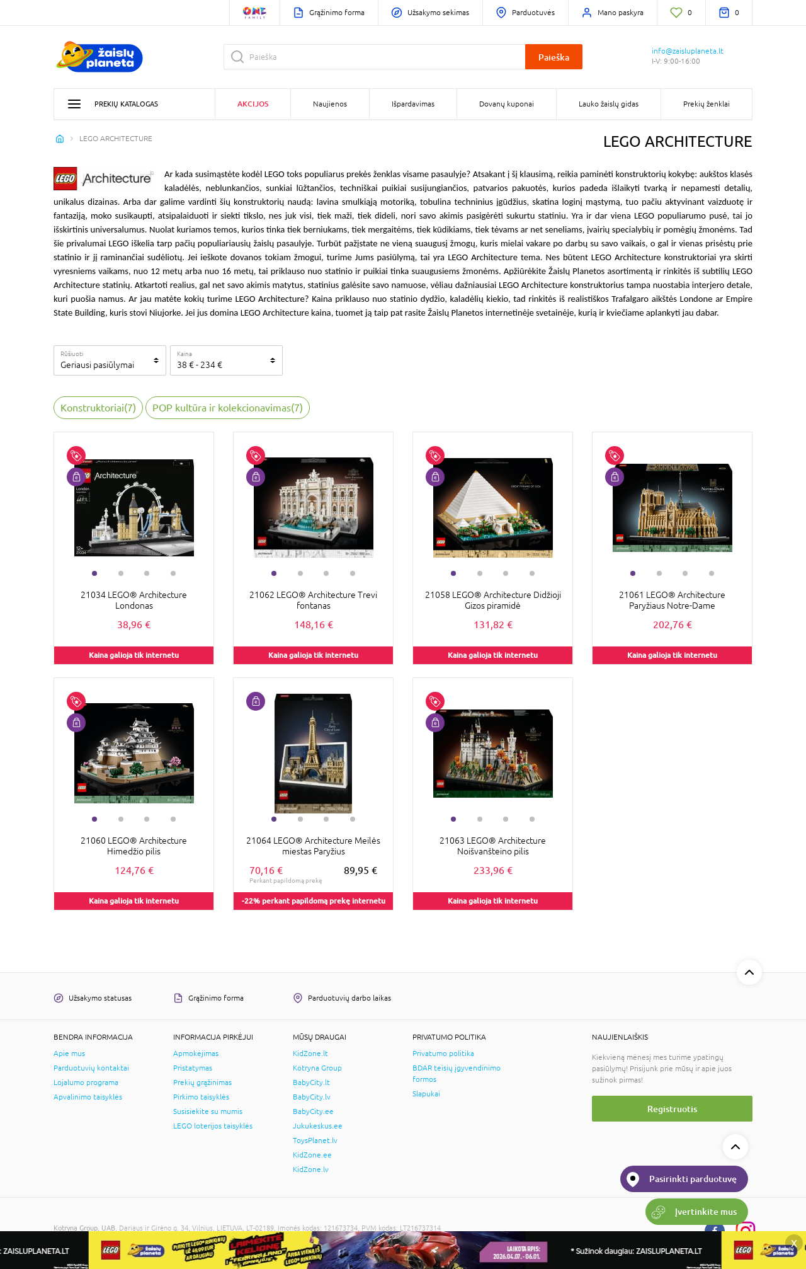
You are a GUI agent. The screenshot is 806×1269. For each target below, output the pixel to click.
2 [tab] (120, 573)
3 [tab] (146, 573)
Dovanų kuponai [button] (506, 104)
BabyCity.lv (312, 1097)
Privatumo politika (443, 1053)
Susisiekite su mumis (207, 1111)
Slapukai (426, 1093)
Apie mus (69, 1053)
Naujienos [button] (330, 104)
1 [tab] (94, 573)
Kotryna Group (317, 1068)
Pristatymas (192, 1068)
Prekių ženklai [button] (706, 104)
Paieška (553, 57)
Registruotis (672, 1108)
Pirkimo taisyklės (201, 1097)
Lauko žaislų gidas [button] (609, 104)
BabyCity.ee (313, 1111)
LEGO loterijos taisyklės (213, 1126)
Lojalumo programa (86, 1082)
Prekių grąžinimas (202, 1082)
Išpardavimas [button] (413, 104)
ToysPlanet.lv (315, 1140)
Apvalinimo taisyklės (88, 1097)
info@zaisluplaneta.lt (688, 51)
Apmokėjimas (196, 1053)
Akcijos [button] (252, 103)
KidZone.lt (310, 1053)
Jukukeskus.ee (318, 1126)
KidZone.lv (311, 1169)
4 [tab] (173, 573)
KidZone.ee (312, 1155)
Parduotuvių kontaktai (91, 1068)
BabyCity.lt (311, 1082)
